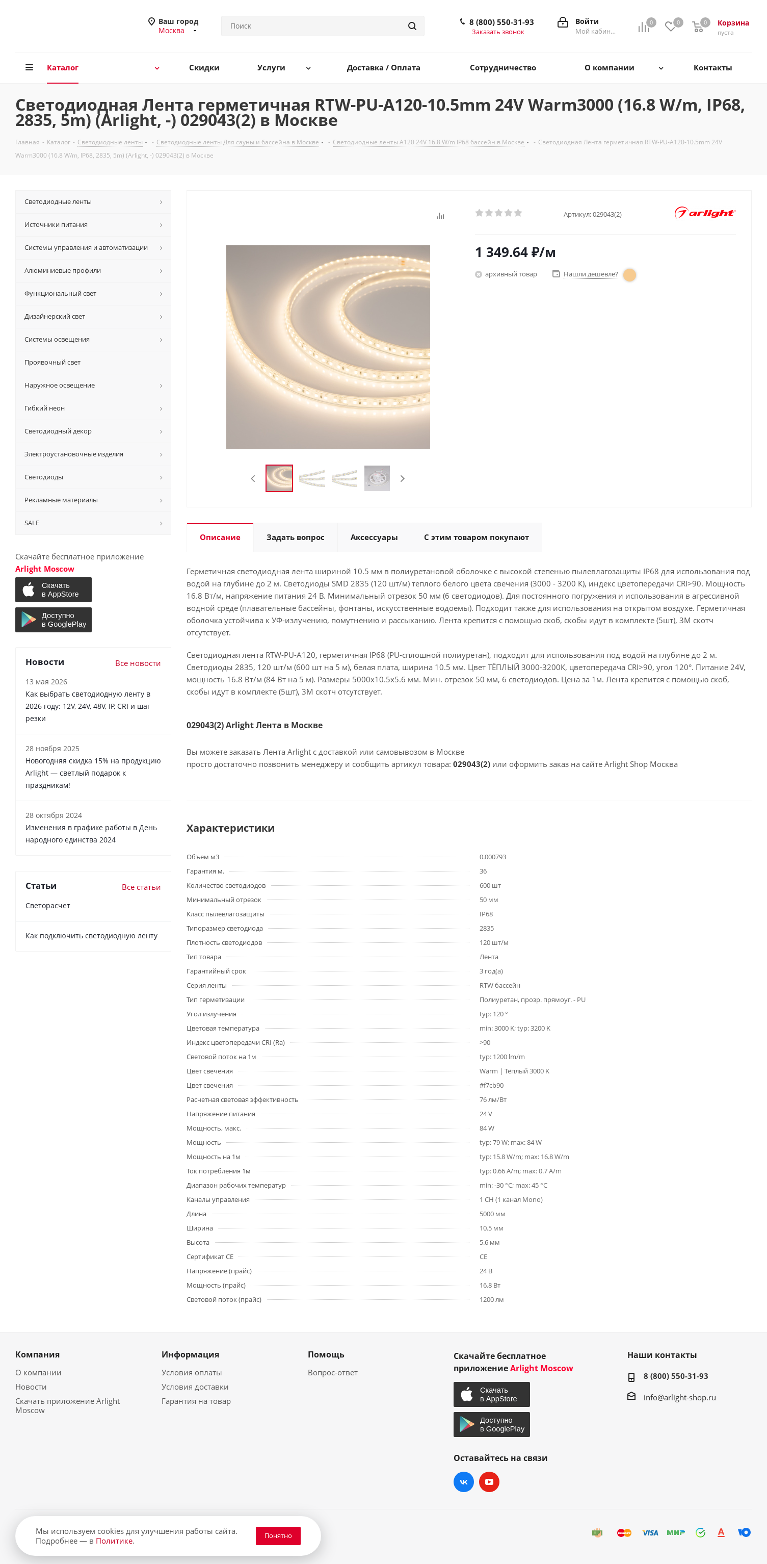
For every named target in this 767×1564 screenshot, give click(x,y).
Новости (31, 1386)
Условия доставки (195, 1386)
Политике (114, 1540)
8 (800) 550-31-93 (501, 22)
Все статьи (141, 887)
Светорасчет (47, 905)
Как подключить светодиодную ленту (91, 935)
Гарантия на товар (196, 1401)
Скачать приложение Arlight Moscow (67, 1405)
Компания (37, 1354)
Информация (190, 1354)
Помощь (326, 1354)
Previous (253, 478)
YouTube (489, 1482)
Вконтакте (464, 1482)
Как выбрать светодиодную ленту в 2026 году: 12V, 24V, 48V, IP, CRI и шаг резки (87, 706)
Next (402, 478)
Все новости (138, 663)
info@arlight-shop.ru (680, 1397)
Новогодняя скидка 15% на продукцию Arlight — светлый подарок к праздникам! (93, 773)
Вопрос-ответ (333, 1372)
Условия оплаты (192, 1372)
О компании (38, 1372)
